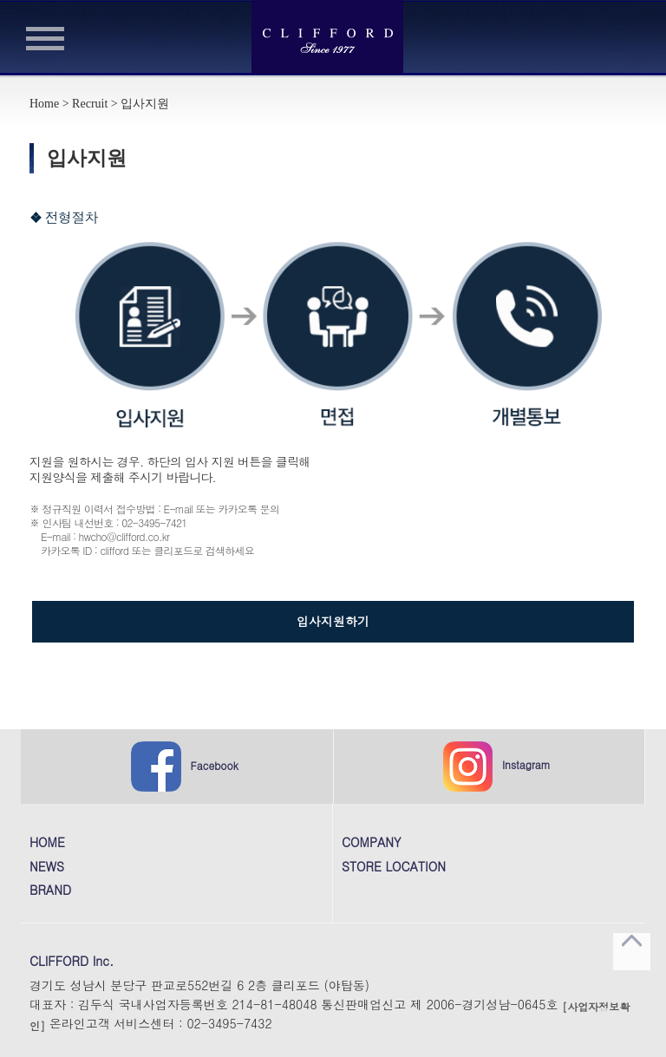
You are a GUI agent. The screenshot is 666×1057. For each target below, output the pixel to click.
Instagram (497, 766)
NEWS (46, 867)
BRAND (50, 890)
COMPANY (371, 843)
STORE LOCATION (394, 867)
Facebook (184, 766)
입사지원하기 (333, 621)
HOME (47, 843)
